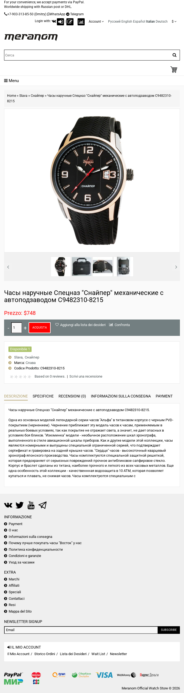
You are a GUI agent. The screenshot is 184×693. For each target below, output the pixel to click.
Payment (164, 396)
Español (139, 21)
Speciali (15, 592)
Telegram (77, 14)
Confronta (122, 325)
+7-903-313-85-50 (20, 14)
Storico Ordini (44, 654)
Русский (114, 21)
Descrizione (16, 396)
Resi (12, 605)
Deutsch (162, 21)
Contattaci (16, 598)
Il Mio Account (18, 654)
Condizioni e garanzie (25, 556)
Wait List (98, 654)
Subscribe (169, 630)
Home (11, 96)
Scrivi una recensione (85, 376)
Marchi (14, 579)
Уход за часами (22, 562)
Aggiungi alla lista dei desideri (83, 325)
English (126, 21)
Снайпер (37, 96)
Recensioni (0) (72, 396)
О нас (13, 530)
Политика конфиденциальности (36, 549)
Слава (31, 363)
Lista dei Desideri (73, 654)
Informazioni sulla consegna (121, 396)
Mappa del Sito (20, 611)
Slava (23, 96)
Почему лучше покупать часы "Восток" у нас (45, 543)
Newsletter (118, 654)
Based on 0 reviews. (50, 376)
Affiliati (14, 585)
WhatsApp (57, 14)
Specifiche (43, 396)
